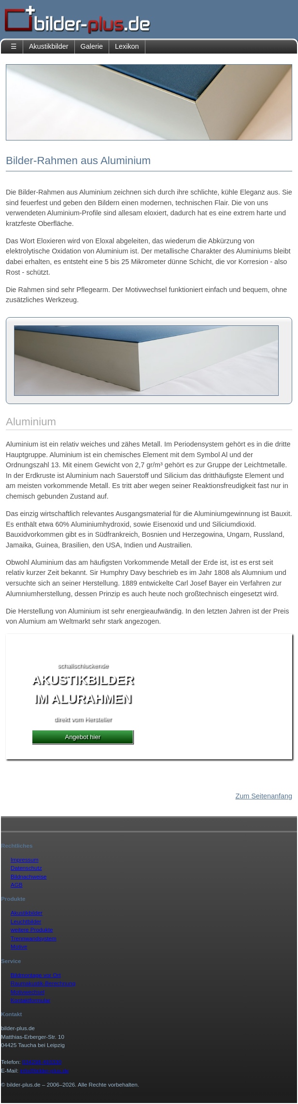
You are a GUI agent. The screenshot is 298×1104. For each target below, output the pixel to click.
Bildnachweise (29, 876)
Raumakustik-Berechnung (43, 983)
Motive (19, 946)
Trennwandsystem (34, 938)
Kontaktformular (30, 1000)
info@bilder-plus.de (44, 1070)
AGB (17, 884)
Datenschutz (26, 868)
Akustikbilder (49, 46)
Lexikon (127, 46)
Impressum (25, 859)
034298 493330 (41, 1062)
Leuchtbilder (26, 921)
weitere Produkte (32, 929)
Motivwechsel (27, 992)
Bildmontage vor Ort (36, 975)
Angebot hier (82, 737)
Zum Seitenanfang (263, 796)
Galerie (92, 46)
